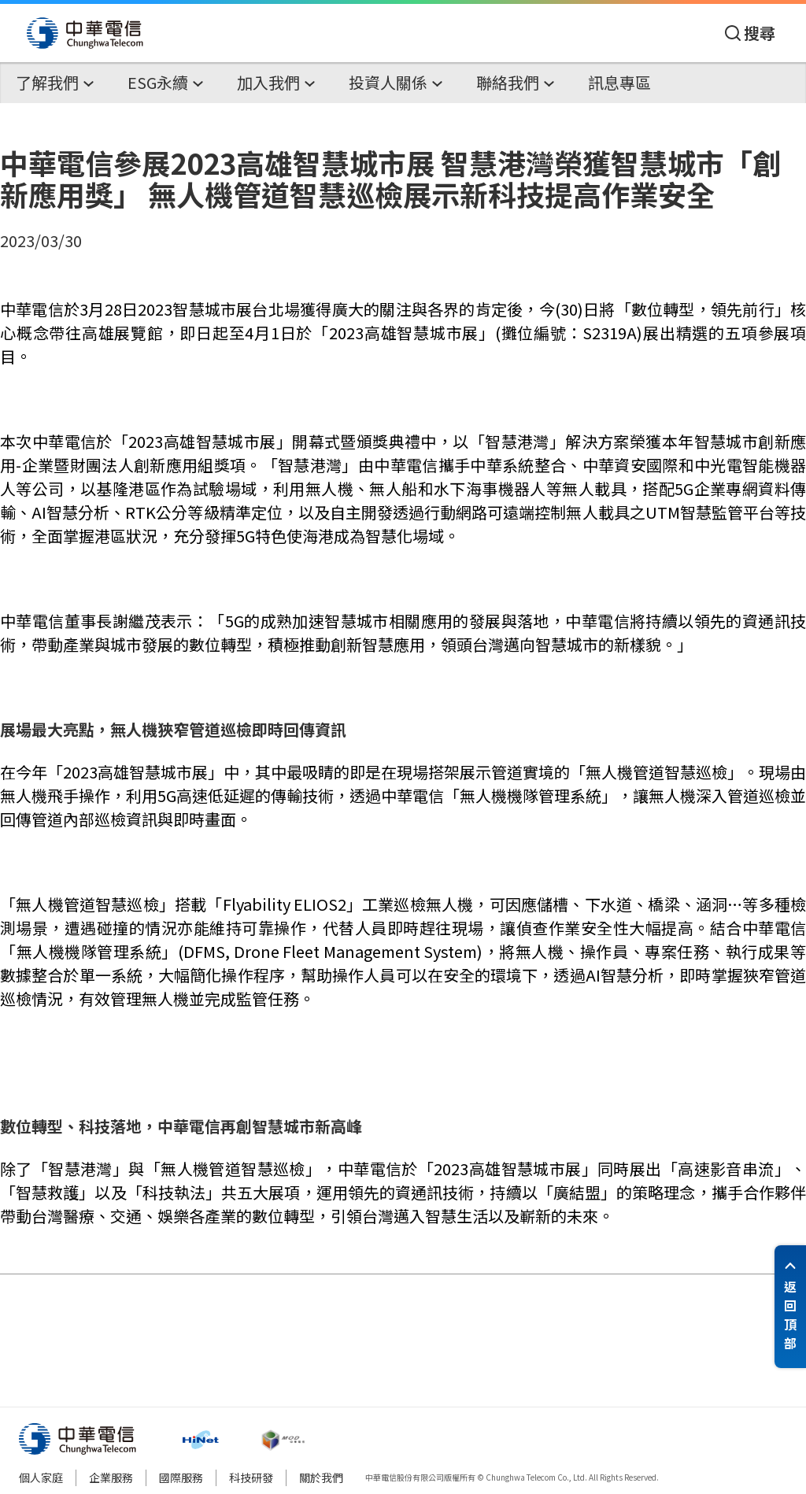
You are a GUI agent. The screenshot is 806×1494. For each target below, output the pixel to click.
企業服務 (111, 1477)
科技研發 (251, 1477)
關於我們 (321, 1477)
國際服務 (181, 1477)
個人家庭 (41, 1477)
